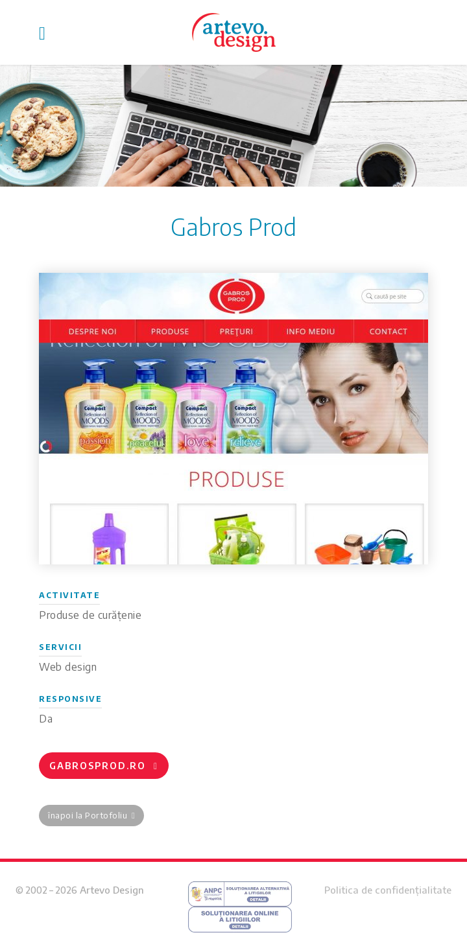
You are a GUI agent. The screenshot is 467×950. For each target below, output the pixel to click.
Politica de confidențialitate (387, 890)
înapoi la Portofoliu (91, 815)
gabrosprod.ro (103, 765)
